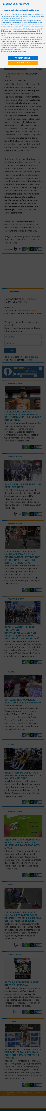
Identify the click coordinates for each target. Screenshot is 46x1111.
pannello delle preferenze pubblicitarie (13, 52)
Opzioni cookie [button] (23, 63)
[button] (16, 4)
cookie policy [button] (20, 18)
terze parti (30, 21)
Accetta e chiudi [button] (23, 58)
